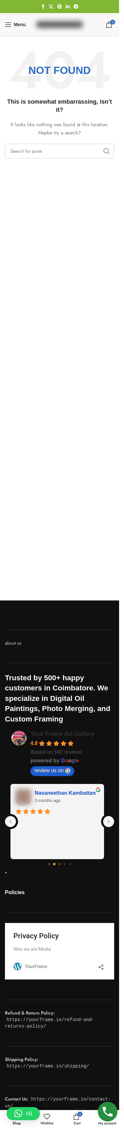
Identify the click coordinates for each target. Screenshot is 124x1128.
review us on (52, 770)
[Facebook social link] (43, 6)
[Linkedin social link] (68, 6)
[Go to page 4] (70, 864)
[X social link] (51, 6)
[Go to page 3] (64, 864)
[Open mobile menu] (15, 24)
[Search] (59, 151)
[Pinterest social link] (59, 6)
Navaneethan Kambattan (67, 793)
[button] (23, 1113)
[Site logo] (59, 24)
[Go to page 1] (54, 864)
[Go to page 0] (49, 864)
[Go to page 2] (59, 864)
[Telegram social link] (76, 6)
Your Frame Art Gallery (62, 734)
